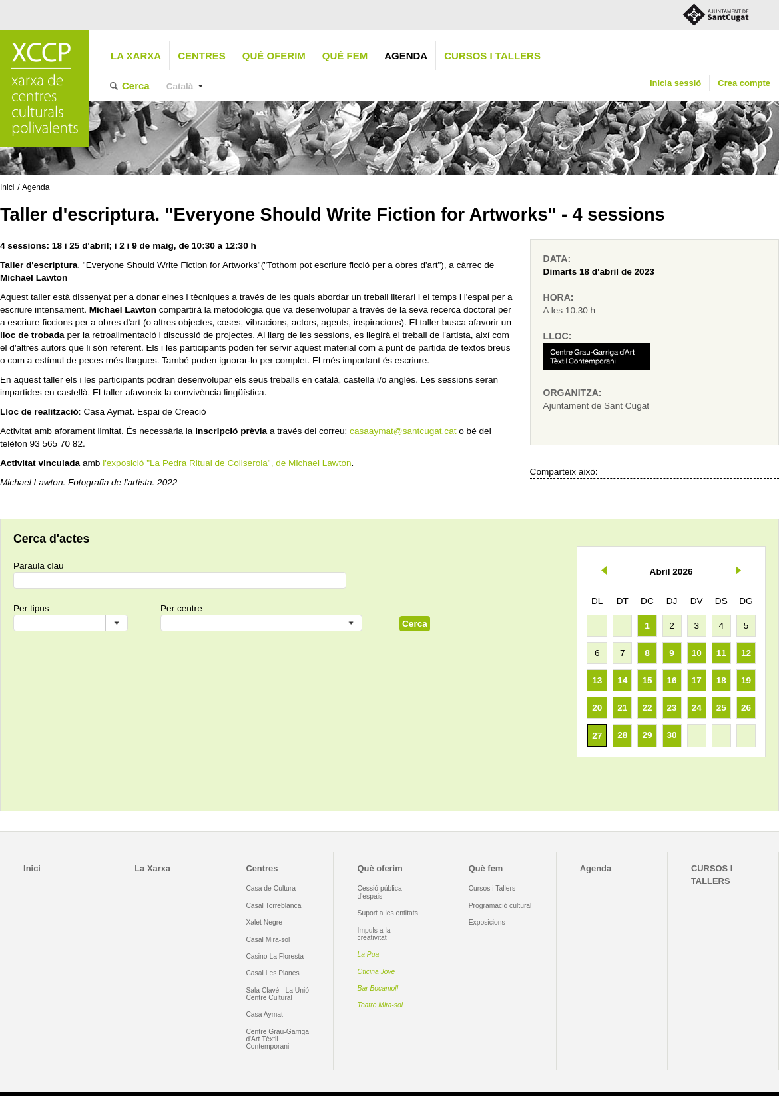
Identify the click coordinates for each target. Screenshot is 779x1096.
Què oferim (274, 55)
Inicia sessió (675, 83)
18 (721, 680)
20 (597, 708)
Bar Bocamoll (378, 988)
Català (180, 86)
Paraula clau (38, 566)
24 (697, 708)
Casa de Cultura (271, 888)
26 (746, 708)
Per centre (181, 608)
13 (597, 680)
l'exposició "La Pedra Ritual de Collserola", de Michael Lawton (227, 463)
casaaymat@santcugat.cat (403, 431)
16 (672, 680)
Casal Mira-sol (268, 939)
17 (697, 680)
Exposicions (487, 922)
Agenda (405, 55)
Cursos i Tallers (492, 888)
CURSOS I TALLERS (492, 55)
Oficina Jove (376, 971)
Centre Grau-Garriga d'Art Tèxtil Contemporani (277, 1039)
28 (622, 735)
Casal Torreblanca (273, 905)
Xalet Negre (264, 922)
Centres (202, 55)
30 (672, 735)
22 (647, 708)
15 (647, 680)
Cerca (136, 85)
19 (746, 680)
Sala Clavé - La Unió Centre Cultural (277, 994)
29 (647, 735)
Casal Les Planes (272, 973)
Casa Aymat (264, 1014)
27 (597, 736)
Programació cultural (500, 905)
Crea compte (744, 83)
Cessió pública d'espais (380, 892)
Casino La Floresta (275, 956)
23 (672, 708)
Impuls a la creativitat (374, 934)
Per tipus (31, 608)
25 (721, 708)
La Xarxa (136, 55)
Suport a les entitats (388, 913)
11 (721, 653)
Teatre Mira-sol (380, 1005)
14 (622, 680)
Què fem (345, 55)
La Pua (369, 954)
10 (697, 653)
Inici (7, 187)
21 (622, 708)
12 (746, 653)
